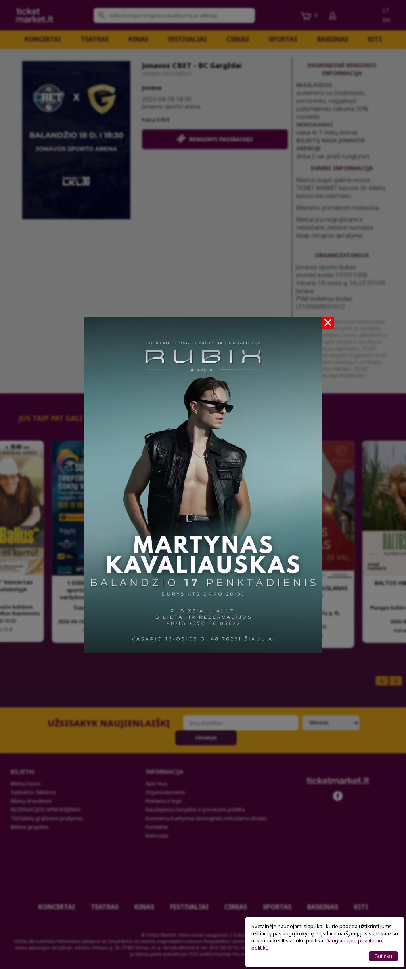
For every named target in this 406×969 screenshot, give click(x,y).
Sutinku (383, 956)
